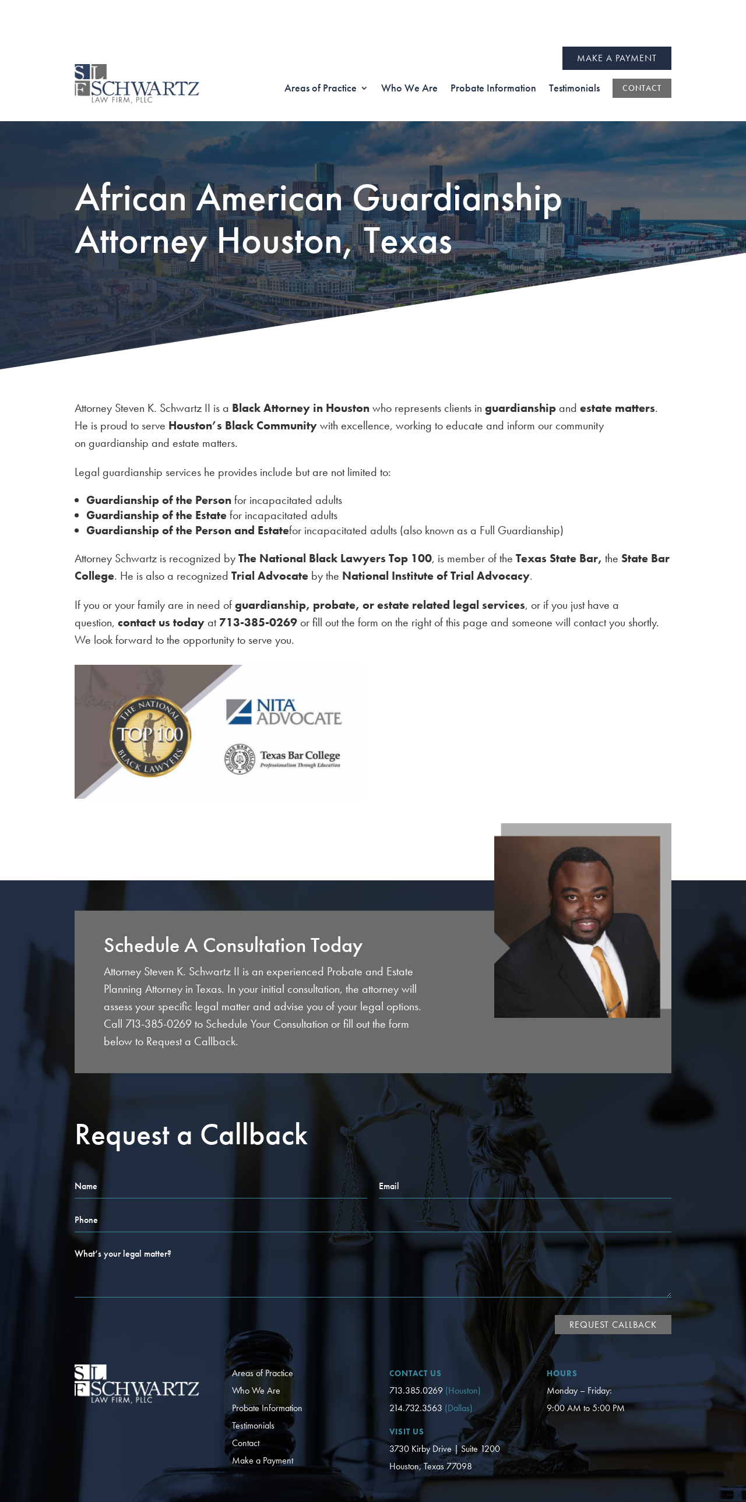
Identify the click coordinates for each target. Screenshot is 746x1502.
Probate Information (267, 1361)
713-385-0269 (158, 977)
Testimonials (253, 1379)
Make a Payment (617, 11)
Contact (245, 1396)
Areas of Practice (262, 1326)
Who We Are (256, 1344)
